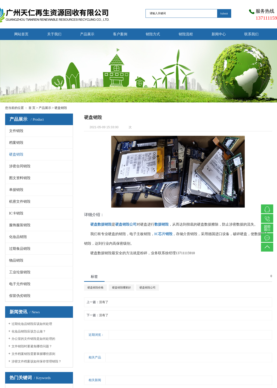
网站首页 (21, 34)
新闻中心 (219, 34)
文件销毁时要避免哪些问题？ (32, 346)
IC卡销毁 (16, 213)
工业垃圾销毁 (19, 272)
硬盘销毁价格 (95, 287)
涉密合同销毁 (19, 166)
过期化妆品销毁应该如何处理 (32, 324)
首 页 (32, 108)
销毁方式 (153, 34)
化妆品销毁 (18, 237)
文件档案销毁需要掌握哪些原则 (33, 354)
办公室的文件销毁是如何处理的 (33, 338)
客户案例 (120, 34)
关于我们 (54, 34)
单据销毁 (16, 190)
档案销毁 (16, 142)
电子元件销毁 (19, 284)
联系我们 (251, 34)
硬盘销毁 (61, 108)
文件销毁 (16, 131)
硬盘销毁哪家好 (121, 287)
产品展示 (87, 34)
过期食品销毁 (19, 248)
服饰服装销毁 (19, 225)
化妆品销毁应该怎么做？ (29, 331)
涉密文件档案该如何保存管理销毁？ (36, 361)
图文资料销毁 (19, 178)
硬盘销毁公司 (148, 287)
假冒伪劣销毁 (19, 296)
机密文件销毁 (19, 201)
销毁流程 (186, 34)
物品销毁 (16, 260)
